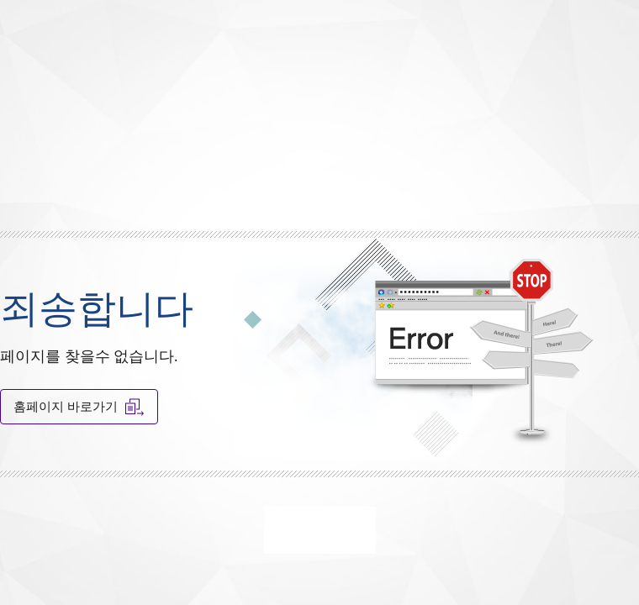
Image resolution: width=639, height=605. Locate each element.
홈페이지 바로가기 (79, 407)
